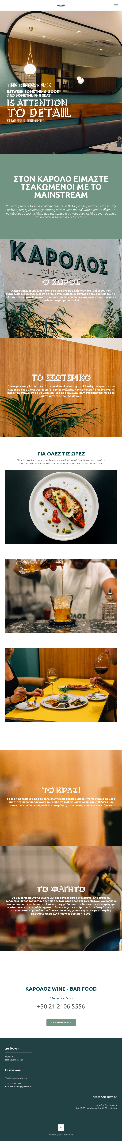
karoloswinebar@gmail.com (18, 1086)
